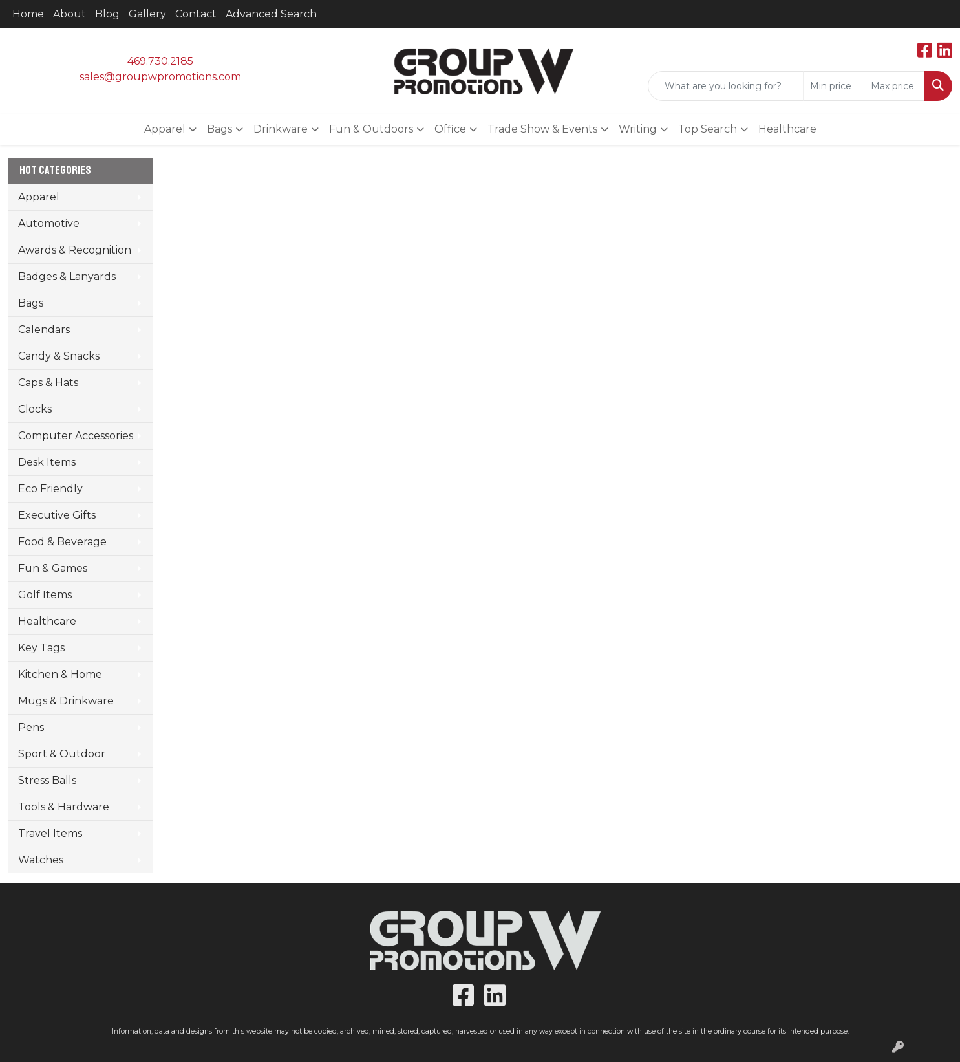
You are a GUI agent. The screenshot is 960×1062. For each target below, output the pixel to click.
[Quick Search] (726, 86)
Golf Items (45, 595)
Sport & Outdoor (61, 754)
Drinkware (280, 129)
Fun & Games (52, 568)
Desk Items (47, 462)
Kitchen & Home (60, 674)
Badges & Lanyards (67, 276)
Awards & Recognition (74, 250)
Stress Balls (47, 780)
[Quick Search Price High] (894, 86)
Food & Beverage (62, 542)
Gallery (147, 14)
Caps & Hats (48, 382)
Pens (31, 727)
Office (450, 129)
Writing (638, 129)
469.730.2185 (160, 61)
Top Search (707, 129)
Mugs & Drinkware (66, 701)
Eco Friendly (50, 488)
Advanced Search (271, 14)
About (69, 14)
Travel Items (50, 833)
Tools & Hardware (63, 807)
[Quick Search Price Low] (833, 86)
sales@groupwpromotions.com (160, 76)
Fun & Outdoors (371, 129)
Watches (40, 860)
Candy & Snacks (59, 356)
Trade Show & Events (542, 129)
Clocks (35, 409)
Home (28, 14)
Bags (219, 129)
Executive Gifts (57, 515)
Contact (196, 14)
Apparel (165, 129)
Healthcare (787, 129)
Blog (107, 14)
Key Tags (41, 648)
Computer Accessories (75, 435)
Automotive (49, 223)
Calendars (44, 329)
